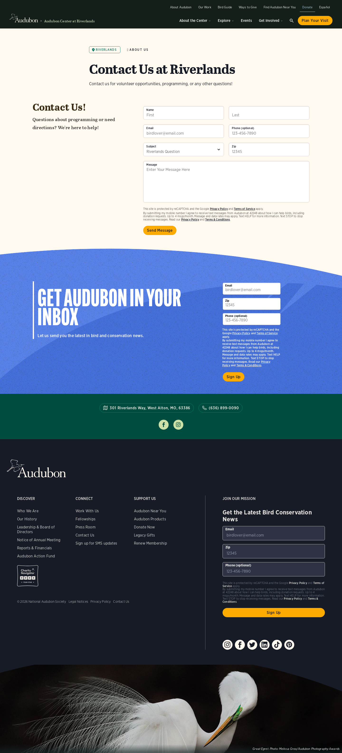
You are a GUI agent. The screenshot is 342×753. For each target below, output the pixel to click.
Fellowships (85, 519)
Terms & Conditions (217, 219)
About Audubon (181, 7)
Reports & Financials (34, 548)
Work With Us (87, 511)
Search (291, 20)
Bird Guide (225, 7)
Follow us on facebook (164, 425)
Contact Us (85, 535)
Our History (27, 519)
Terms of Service (244, 209)
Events (246, 20)
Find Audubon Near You (280, 7)
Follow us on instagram (178, 425)
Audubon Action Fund (36, 556)
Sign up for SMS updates (96, 543)
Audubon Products (150, 519)
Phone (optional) (243, 128)
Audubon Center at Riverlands (69, 21)
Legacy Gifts (144, 535)
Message (151, 164)
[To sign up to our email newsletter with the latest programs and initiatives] (183, 131)
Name (150, 110)
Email (149, 128)
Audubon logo (24, 18)
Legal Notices (78, 601)
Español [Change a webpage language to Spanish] (324, 7)
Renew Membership (150, 543)
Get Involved (269, 20)
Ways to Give (248, 7)
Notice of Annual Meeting (38, 540)
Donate (307, 7)
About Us (139, 50)
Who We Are (27, 511)
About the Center (193, 20)
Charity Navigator (27, 575)
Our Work (204, 7)
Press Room (85, 527)
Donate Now (144, 527)
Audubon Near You (150, 511)
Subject (151, 146)
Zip (234, 146)
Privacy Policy (190, 219)
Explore (224, 20)
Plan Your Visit (315, 20)
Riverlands (106, 50)
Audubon (36, 468)
